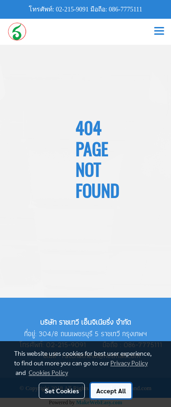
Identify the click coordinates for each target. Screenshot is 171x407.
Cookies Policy (48, 372)
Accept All (111, 390)
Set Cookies (62, 390)
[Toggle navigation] (159, 31)
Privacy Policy (129, 363)
